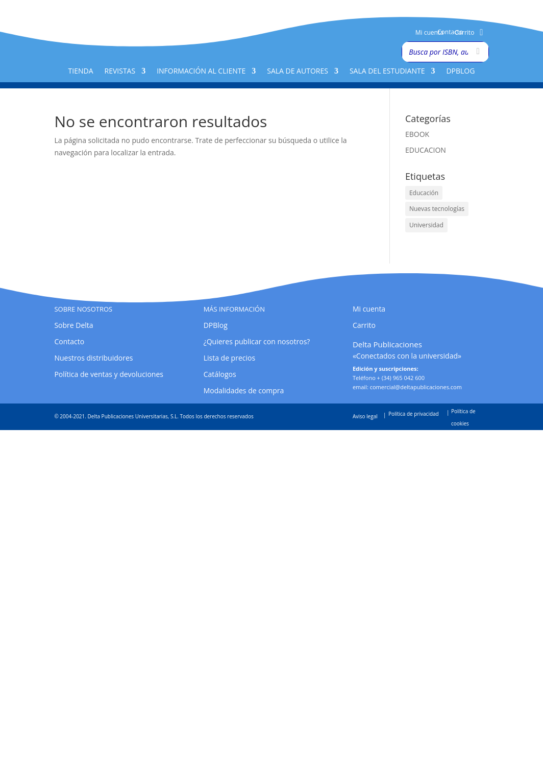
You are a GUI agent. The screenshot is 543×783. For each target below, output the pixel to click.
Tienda (80, 71)
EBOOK (417, 134)
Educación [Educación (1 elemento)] (423, 192)
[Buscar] (478, 52)
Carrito (465, 33)
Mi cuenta (429, 33)
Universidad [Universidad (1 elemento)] (426, 225)
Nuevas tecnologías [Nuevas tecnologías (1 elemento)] (436, 208)
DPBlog (460, 71)
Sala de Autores (297, 71)
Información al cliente (201, 71)
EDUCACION (425, 150)
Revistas (120, 71)
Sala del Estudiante (387, 71)
